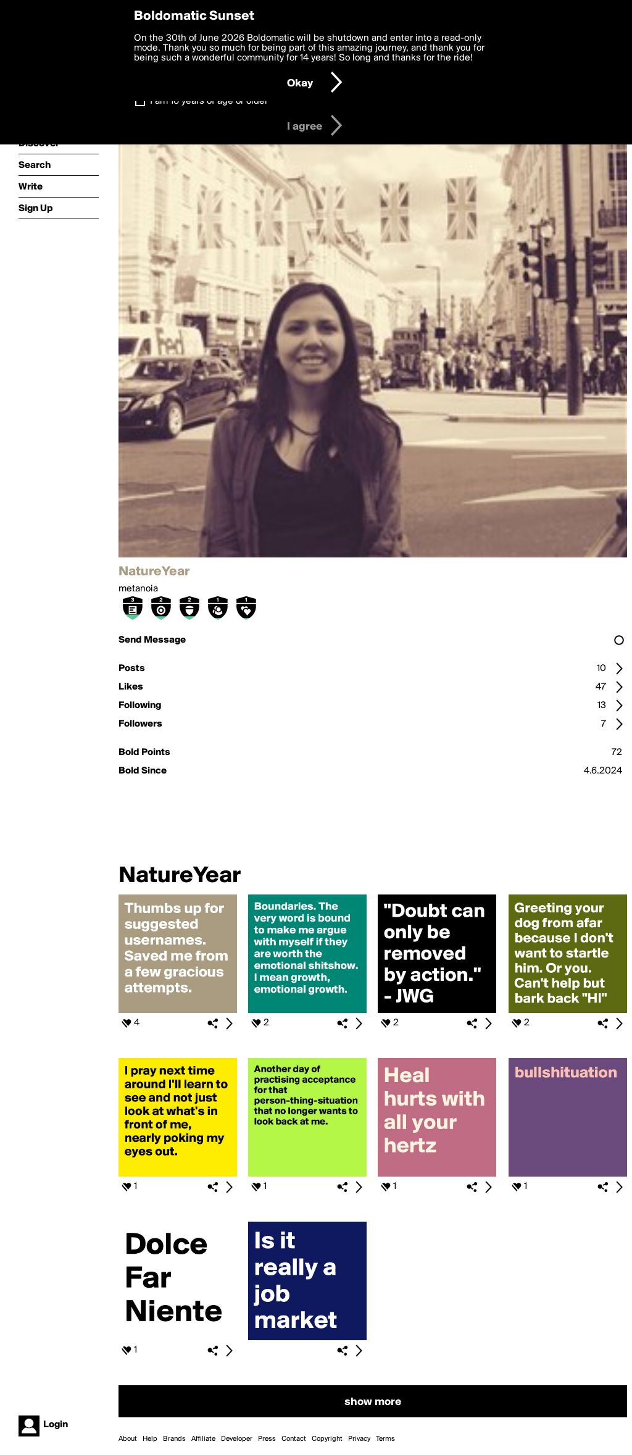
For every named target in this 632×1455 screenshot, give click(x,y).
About (127, 1439)
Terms (385, 1439)
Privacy (359, 1439)
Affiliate (203, 1439)
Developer (236, 1439)
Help (150, 1439)
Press (267, 1439)
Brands (174, 1439)
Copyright (327, 1439)
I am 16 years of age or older (209, 101)
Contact (293, 1439)
